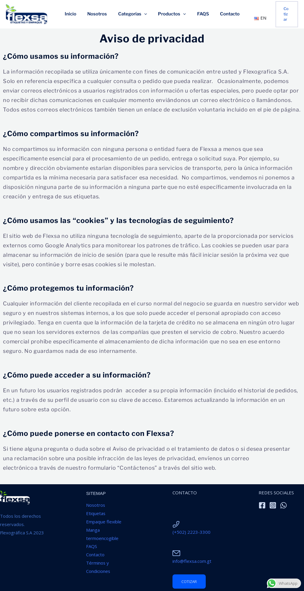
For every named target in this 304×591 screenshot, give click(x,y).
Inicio (76, 14)
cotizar (189, 581)
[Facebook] (262, 505)
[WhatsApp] (283, 505)
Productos (171, 14)
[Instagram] (272, 505)
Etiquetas (96, 513)
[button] (285, 14)
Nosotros (100, 14)
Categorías (133, 14)
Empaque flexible (103, 522)
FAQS (199, 14)
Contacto (224, 14)
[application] (145, 14)
